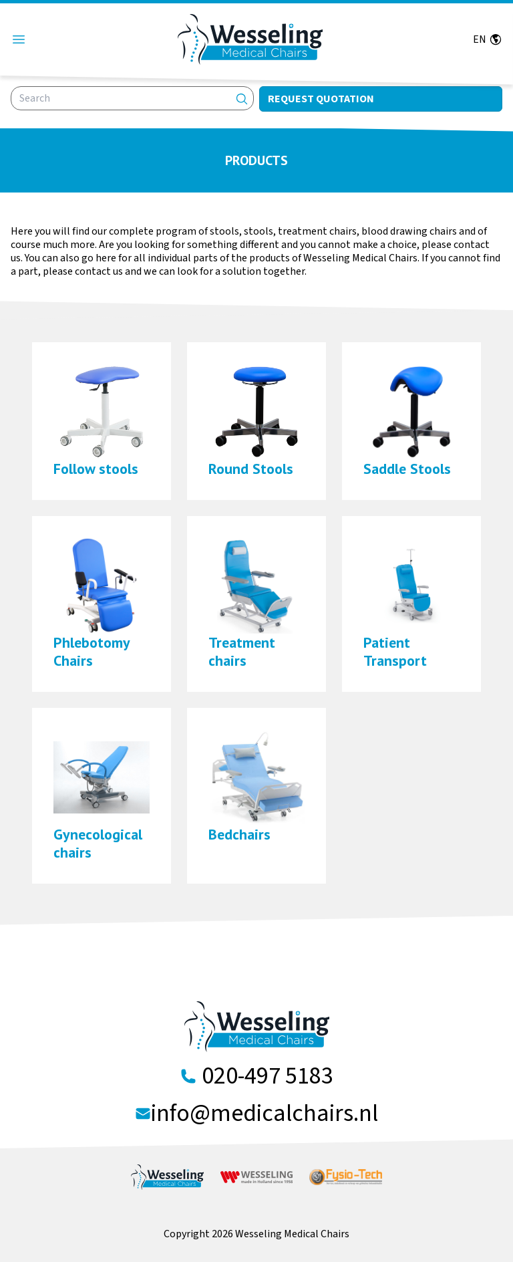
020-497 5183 (267, 1076)
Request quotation (321, 99)
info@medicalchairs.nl (264, 1113)
